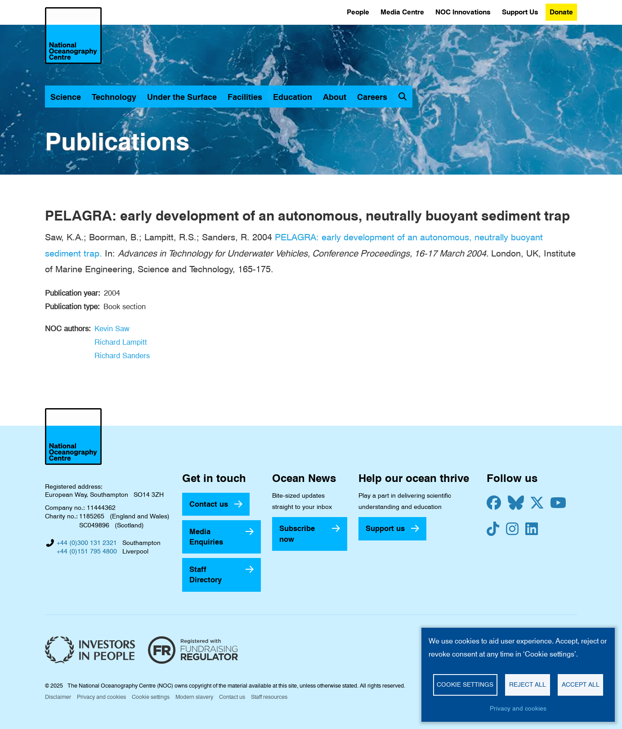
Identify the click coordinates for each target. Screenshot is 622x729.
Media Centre (402, 12)
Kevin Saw (112, 328)
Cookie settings (151, 696)
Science (65, 97)
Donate (561, 12)
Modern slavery (194, 696)
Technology (114, 97)
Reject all (527, 684)
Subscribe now (297, 533)
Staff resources (269, 696)
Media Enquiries (206, 536)
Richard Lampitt (120, 342)
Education (292, 97)
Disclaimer (58, 696)
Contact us (208, 504)
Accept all (581, 684)
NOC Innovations (463, 12)
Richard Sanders (122, 355)
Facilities (245, 97)
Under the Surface (182, 97)
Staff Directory (205, 574)
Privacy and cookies (101, 696)
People (358, 12)
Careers (372, 97)
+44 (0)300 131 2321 (87, 542)
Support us (385, 528)
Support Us (520, 12)
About (334, 97)
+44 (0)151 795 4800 (87, 551)
